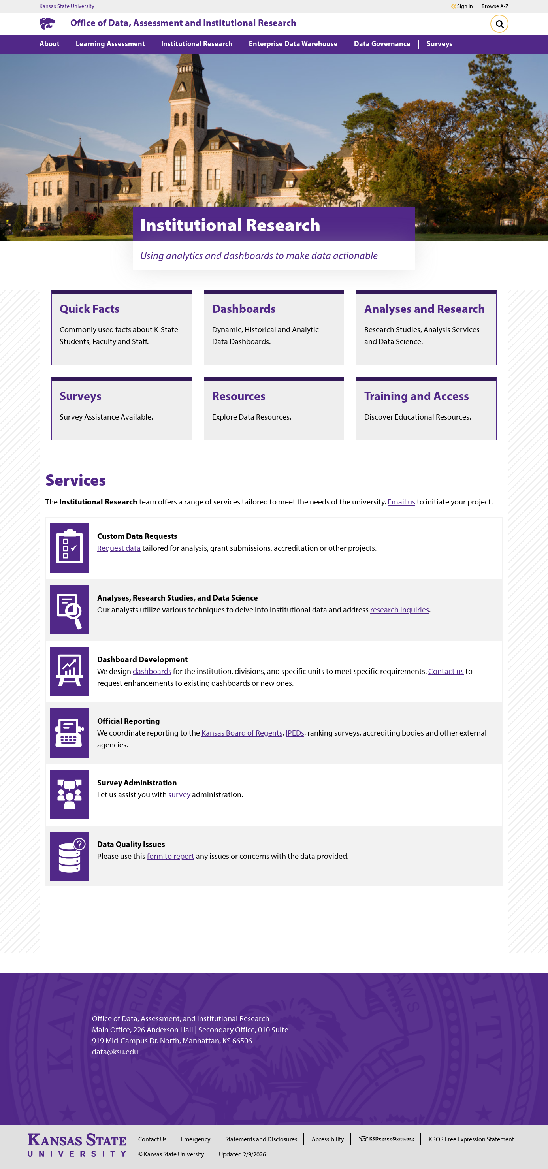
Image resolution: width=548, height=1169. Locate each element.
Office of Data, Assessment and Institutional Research (183, 22)
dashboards (152, 671)
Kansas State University (67, 6)
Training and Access (416, 395)
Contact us (446, 671)
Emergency (196, 1139)
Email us (401, 501)
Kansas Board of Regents (241, 733)
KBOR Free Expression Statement (471, 1139)
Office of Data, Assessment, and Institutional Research (180, 1018)
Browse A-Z (495, 6)
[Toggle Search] (499, 24)
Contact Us (152, 1139)
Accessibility (328, 1139)
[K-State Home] (47, 23)
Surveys (81, 395)
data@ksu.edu (115, 1051)
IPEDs (295, 733)
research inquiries (399, 609)
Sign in (465, 6)
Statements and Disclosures (261, 1139)
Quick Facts (90, 308)
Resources (239, 395)
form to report (170, 856)
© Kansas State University (171, 1154)
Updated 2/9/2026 (242, 1154)
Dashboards (244, 308)
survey (179, 794)
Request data (119, 548)
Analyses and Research (424, 308)
